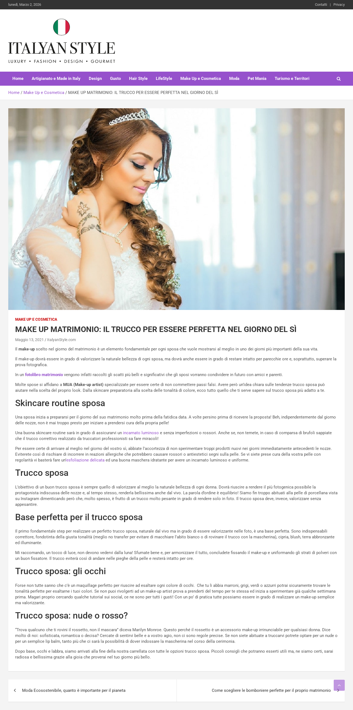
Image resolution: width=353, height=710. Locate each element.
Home (17, 78)
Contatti (321, 4)
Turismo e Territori (292, 78)
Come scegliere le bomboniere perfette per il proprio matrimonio (271, 690)
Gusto (115, 78)
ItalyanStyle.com (61, 340)
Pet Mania (257, 78)
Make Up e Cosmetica (200, 78)
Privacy (339, 4)
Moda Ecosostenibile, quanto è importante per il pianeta (73, 690)
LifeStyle (164, 78)
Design (95, 78)
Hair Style (138, 78)
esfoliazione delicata (85, 460)
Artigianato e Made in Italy (56, 78)
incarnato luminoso (141, 432)
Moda (234, 78)
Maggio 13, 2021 (29, 340)
